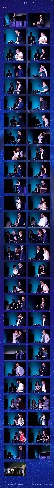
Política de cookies (47, 484)
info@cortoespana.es (37, 484)
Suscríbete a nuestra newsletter (15, 484)
